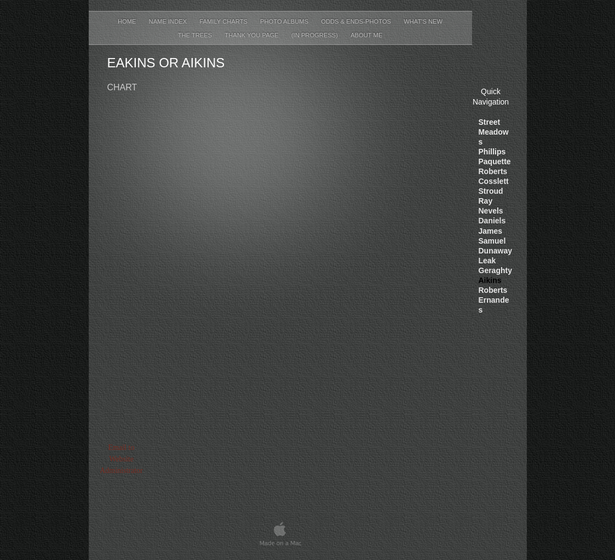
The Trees (196, 35)
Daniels (492, 220)
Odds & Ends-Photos (357, 21)
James (491, 231)
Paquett (495, 161)
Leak (487, 260)
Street (490, 122)
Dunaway (495, 250)
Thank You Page (252, 35)
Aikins (490, 280)
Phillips (492, 151)
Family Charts (224, 21)
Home (128, 21)
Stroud (491, 191)
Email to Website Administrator (121, 459)
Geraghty (495, 270)
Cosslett (494, 181)
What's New (423, 21)
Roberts (493, 171)
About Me (366, 35)
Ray (486, 201)
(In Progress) (315, 35)
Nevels (491, 210)
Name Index (169, 21)
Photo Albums (285, 21)
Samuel (492, 240)
